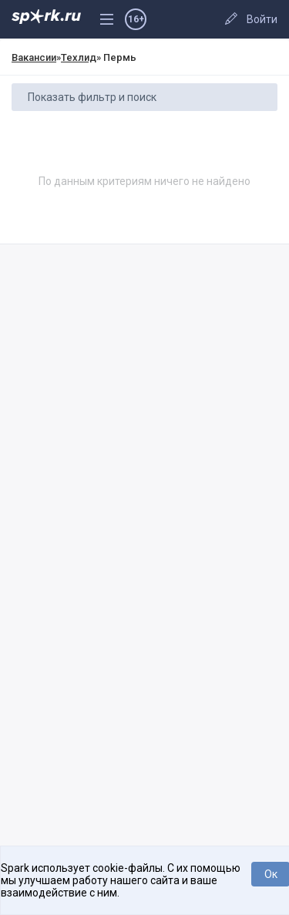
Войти (262, 19)
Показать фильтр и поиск (92, 97)
